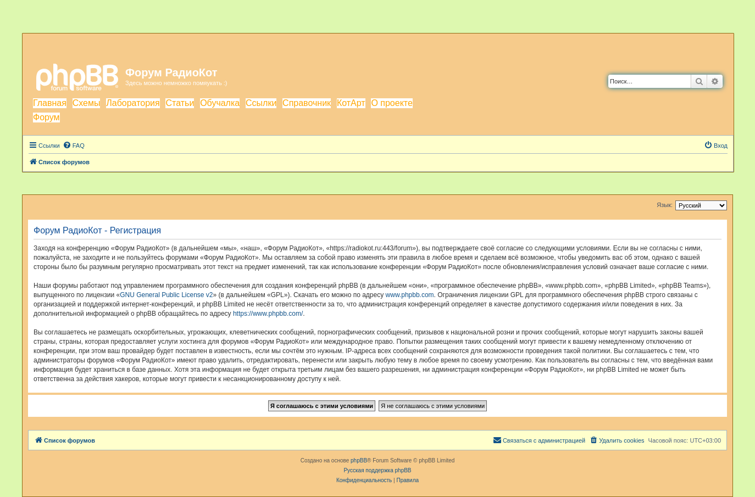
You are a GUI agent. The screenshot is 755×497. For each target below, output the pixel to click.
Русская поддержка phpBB (377, 470)
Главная (49, 103)
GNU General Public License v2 (166, 295)
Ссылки (261, 103)
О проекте (391, 103)
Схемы (87, 103)
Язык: (665, 205)
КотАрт (351, 103)
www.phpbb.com (410, 295)
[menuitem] (74, 145)
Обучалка (220, 103)
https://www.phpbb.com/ (268, 313)
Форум (46, 117)
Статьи (179, 103)
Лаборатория (132, 103)
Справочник (306, 103)
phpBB (359, 460)
